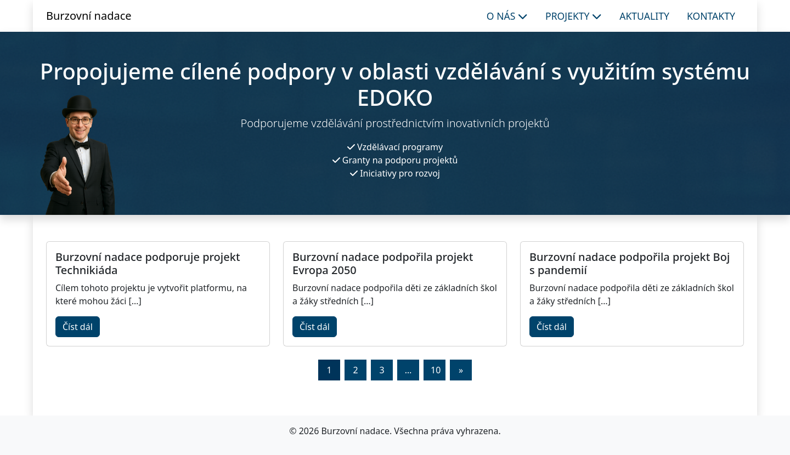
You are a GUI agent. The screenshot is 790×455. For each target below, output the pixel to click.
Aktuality (644, 15)
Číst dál (78, 327)
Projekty (573, 15)
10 (436, 370)
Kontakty (711, 15)
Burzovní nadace (89, 15)
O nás (507, 15)
